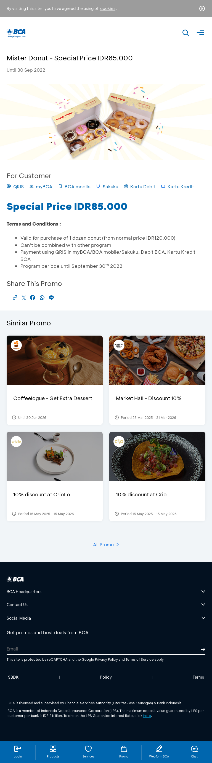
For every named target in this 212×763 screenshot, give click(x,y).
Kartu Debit (139, 186)
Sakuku (107, 186)
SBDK (13, 677)
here (147, 715)
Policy (106, 677)
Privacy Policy (106, 659)
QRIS (15, 186)
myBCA (40, 186)
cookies (107, 8)
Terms (198, 677)
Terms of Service (140, 659)
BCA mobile (74, 186)
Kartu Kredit (177, 186)
